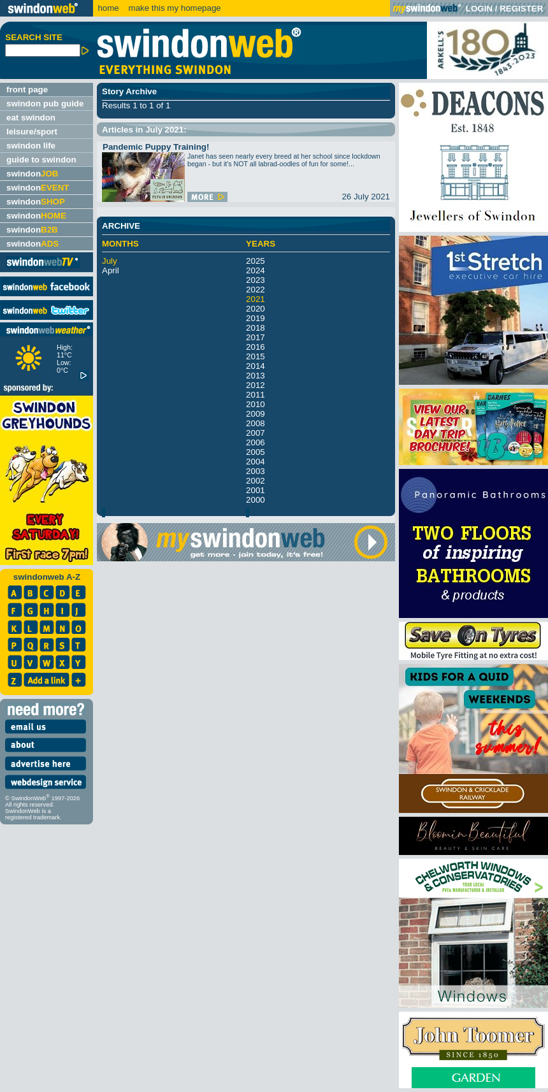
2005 (255, 452)
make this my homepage (173, 8)
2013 (255, 375)
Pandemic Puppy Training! (156, 147)
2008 (255, 423)
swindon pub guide (44, 103)
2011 (255, 394)
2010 (255, 404)
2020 (255, 308)
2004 (255, 461)
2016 (255, 347)
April (110, 270)
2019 (255, 318)
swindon (32, 173)
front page (27, 89)
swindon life (30, 145)
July (109, 261)
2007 (255, 433)
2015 (255, 356)
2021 (255, 299)
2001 (255, 490)
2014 (255, 366)
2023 (255, 280)
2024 (255, 270)
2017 (255, 337)
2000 (255, 500)
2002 (255, 480)
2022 (255, 289)
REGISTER (521, 8)
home (108, 8)
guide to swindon (41, 159)
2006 (255, 442)
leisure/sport (31, 131)
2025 (255, 261)
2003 (255, 471)
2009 (255, 414)
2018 (255, 328)
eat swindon (30, 117)
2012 (255, 385)
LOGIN (479, 8)
